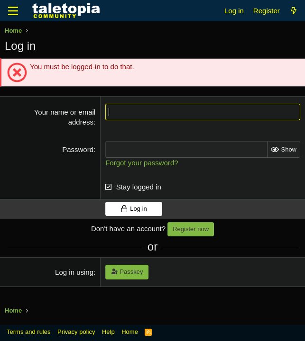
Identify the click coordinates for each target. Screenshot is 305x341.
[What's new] (294, 10)
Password (77, 149)
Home (129, 331)
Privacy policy (76, 331)
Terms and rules (28, 331)
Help (108, 331)
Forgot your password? (141, 163)
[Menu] (13, 10)
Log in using (74, 272)
